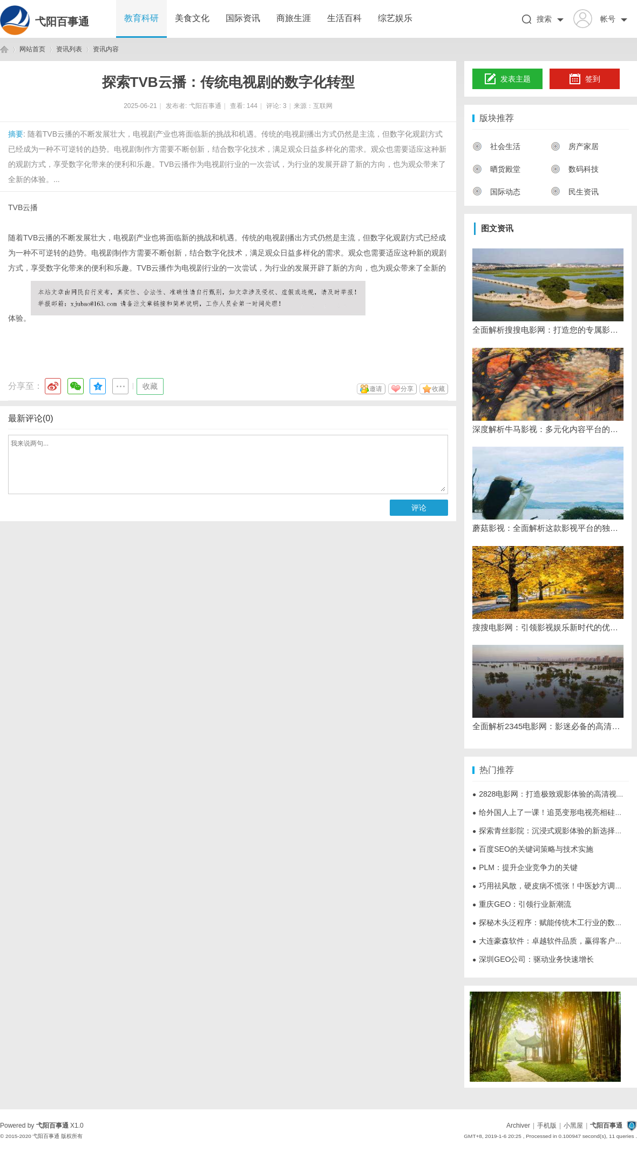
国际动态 (496, 191)
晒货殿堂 (496, 169)
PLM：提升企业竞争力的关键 (525, 867)
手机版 (547, 1125)
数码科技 (575, 169)
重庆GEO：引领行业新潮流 (521, 904)
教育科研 (141, 18)
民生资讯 (575, 191)
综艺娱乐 (395, 18)
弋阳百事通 (62, 22)
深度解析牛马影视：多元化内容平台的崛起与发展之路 (548, 429)
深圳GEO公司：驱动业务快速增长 (533, 959)
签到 (584, 79)
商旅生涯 (293, 18)
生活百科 (344, 18)
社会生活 (496, 146)
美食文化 (192, 18)
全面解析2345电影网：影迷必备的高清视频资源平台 (548, 726)
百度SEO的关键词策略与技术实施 (532, 849)
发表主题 (507, 79)
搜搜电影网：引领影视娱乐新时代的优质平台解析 (548, 627)
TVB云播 (23, 207)
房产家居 (575, 146)
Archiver (518, 1125)
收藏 (150, 386)
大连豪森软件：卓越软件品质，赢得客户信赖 (551, 941)
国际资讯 (243, 18)
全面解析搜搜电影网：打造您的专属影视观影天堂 (548, 329)
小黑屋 (573, 1125)
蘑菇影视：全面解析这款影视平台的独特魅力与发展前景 (548, 528)
